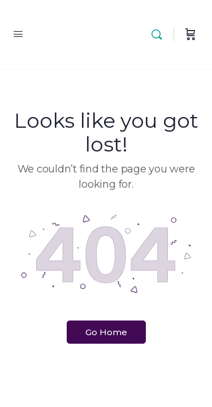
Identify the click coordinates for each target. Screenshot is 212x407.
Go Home (106, 332)
